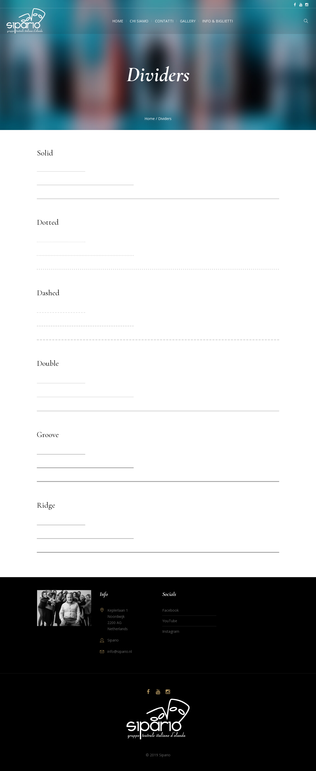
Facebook (170, 610)
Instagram (170, 631)
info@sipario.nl (119, 651)
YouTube (169, 620)
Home (149, 118)
